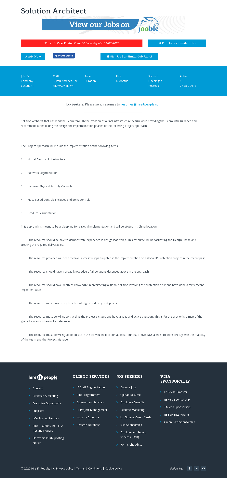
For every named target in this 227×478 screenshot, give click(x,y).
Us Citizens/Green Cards (135, 417)
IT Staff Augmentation (91, 387)
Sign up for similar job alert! (129, 56)
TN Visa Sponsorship (177, 407)
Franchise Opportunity (47, 403)
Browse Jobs (128, 387)
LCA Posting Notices (46, 418)
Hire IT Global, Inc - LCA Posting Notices (48, 428)
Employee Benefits (132, 402)
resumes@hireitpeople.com (141, 104)
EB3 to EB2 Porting (176, 414)
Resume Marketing (132, 410)
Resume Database (88, 425)
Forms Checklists (131, 444)
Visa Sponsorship (131, 425)
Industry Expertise (88, 417)
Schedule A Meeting (45, 396)
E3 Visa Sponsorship (177, 399)
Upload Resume (130, 395)
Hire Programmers (88, 395)
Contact (38, 388)
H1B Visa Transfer (175, 392)
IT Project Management (92, 410)
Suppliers (38, 411)
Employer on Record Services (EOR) (133, 434)
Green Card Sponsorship (179, 422)
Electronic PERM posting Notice (48, 440)
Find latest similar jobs (177, 43)
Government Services (90, 402)
